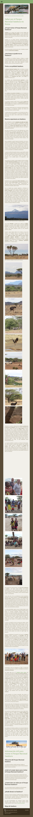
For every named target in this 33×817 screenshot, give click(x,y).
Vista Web (27, 810)
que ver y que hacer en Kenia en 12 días (15, 15)
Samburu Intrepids (21, 803)
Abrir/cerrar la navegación (16, 1)
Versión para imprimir (9, 810)
